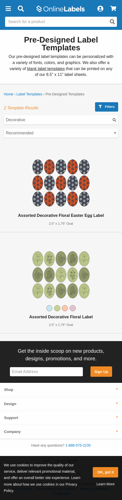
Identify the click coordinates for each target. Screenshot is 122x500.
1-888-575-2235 (78, 445)
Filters (107, 107)
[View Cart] (113, 9)
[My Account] (100, 8)
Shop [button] (8, 390)
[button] (8, 8)
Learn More (105, 484)
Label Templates (29, 94)
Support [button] (11, 418)
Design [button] (10, 404)
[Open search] (112, 21)
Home (8, 94)
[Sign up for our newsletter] (46, 372)
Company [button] (12, 432)
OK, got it (105, 472)
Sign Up (101, 372)
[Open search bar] (20, 8)
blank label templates (46, 69)
